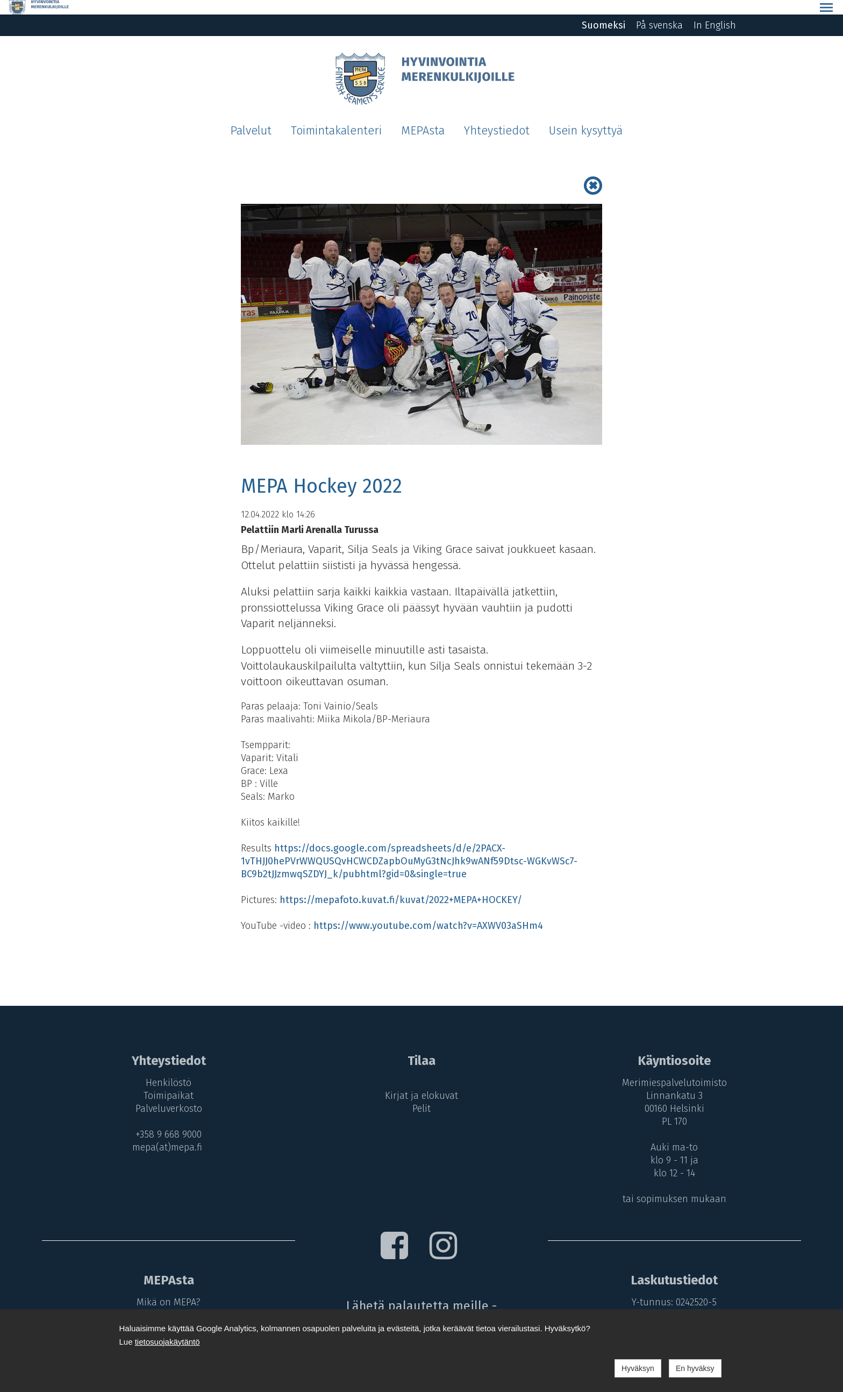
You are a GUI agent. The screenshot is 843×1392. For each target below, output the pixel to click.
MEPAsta (423, 116)
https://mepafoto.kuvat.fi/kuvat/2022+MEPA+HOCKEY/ (401, 885)
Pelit (421, 1094)
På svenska (659, 11)
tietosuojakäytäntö (167, 1341)
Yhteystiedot (497, 116)
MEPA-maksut (166, 1300)
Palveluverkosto (165, 1094)
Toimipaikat (165, 1081)
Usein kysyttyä (586, 116)
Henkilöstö (165, 1068)
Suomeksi (603, 11)
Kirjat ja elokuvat (421, 1081)
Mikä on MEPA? (165, 1288)
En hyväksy (695, 1368)
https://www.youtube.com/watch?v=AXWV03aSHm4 (428, 911)
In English (715, 11)
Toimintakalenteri (336, 116)
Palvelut (251, 116)
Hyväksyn (637, 1368)
